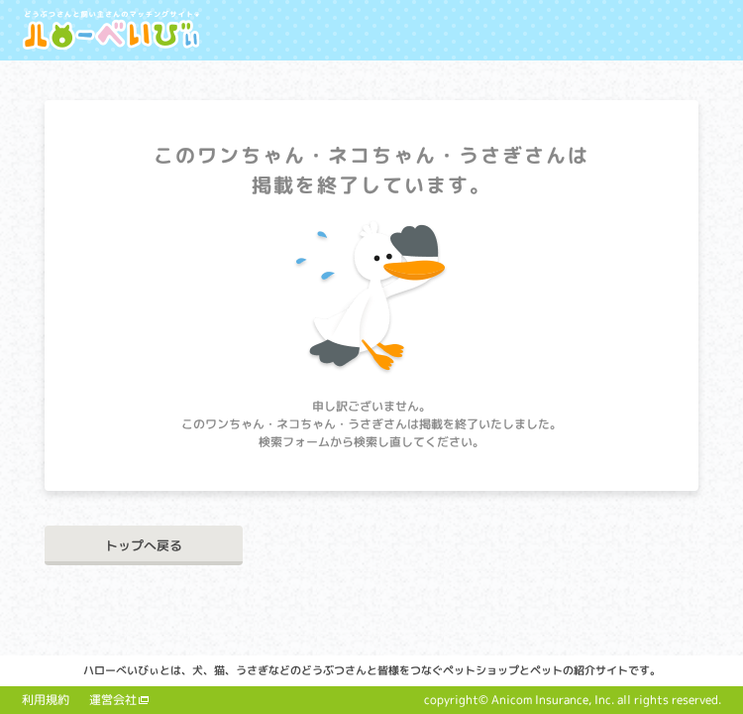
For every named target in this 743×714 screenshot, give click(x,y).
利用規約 (45, 699)
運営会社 (113, 699)
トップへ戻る (143, 545)
